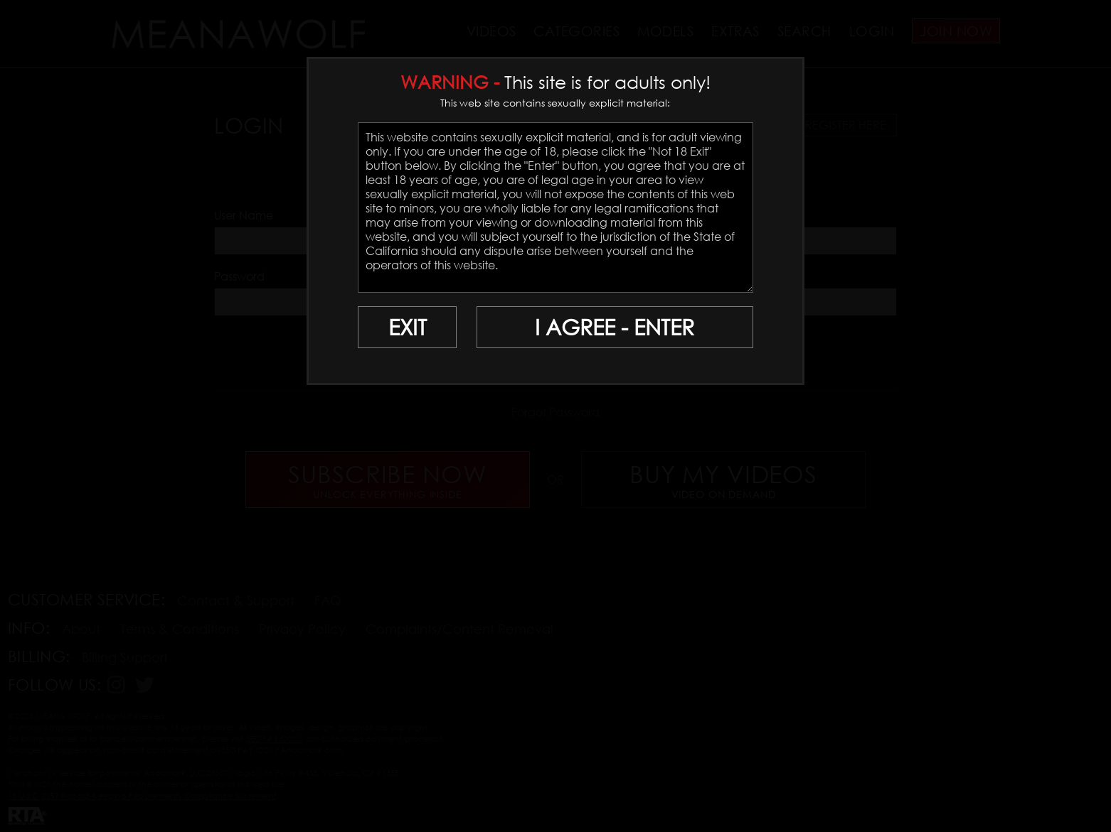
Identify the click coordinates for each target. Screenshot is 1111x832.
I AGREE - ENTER (614, 327)
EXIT (407, 327)
